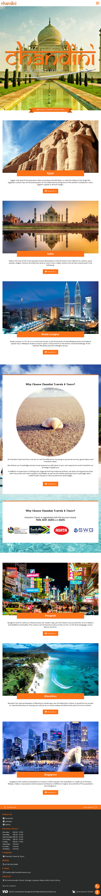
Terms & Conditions (9, 886)
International (90, 807)
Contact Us (10, 807)
